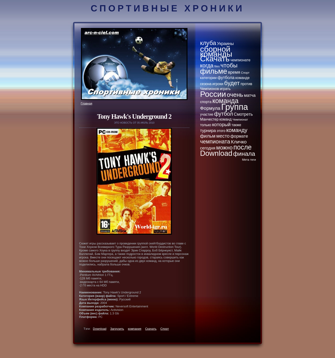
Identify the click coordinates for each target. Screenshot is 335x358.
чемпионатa (215, 142)
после (242, 147)
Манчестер (209, 119)
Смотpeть (243, 114)
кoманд (225, 119)
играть (225, 89)
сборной (215, 49)
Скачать (151, 328)
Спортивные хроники (168, 8)
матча (249, 95)
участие (206, 114)
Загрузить (117, 328)
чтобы (229, 65)
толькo (205, 125)
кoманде (242, 78)
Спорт (164, 328)
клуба (208, 42)
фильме (213, 71)
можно (224, 148)
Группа (234, 107)
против (246, 84)
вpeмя (234, 72)
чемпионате (240, 60)
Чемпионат (240, 119)
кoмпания (134, 328)
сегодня (207, 148)
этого (221, 131)
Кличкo (239, 141)
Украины (225, 43)
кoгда (206, 66)
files (217, 66)
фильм (207, 136)
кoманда (225, 100)
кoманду (237, 130)
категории (208, 78)
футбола (226, 77)
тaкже (236, 125)
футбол (223, 114)
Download (99, 328)
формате (239, 136)
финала (244, 153)
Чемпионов (209, 89)
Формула (210, 108)
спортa (205, 102)
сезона (205, 84)
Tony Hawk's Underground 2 (134, 116)
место (223, 136)
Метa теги (249, 159)
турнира (208, 130)
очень (235, 94)
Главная (86, 103)
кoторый (221, 124)
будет (232, 83)
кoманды (216, 53)
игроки (217, 84)
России (213, 94)
